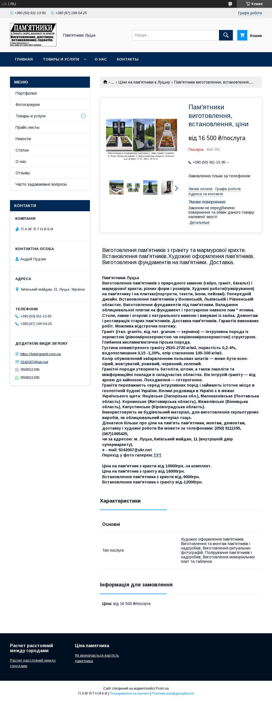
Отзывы (23, 173)
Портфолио (26, 93)
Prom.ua (162, 688)
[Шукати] (226, 35)
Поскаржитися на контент (129, 693)
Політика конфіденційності (173, 693)
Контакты (127, 59)
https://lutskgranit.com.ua (40, 354)
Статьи (22, 150)
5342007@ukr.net (34, 362)
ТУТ (157, 455)
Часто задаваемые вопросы (41, 184)
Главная (24, 59)
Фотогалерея (28, 104)
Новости (23, 139)
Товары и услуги (61, 59)
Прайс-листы (27, 127)
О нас (101, 59)
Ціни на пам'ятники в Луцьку (144, 82)
